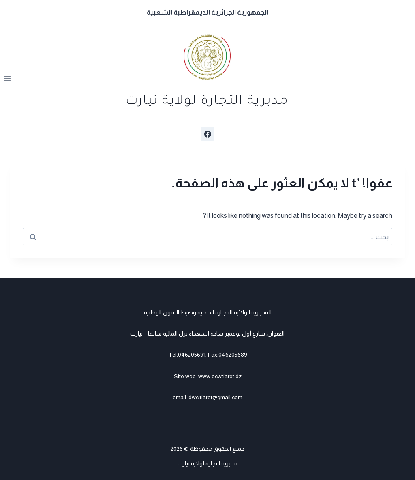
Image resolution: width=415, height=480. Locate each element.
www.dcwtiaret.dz (220, 376)
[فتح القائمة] (7, 78)
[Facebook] (207, 134)
